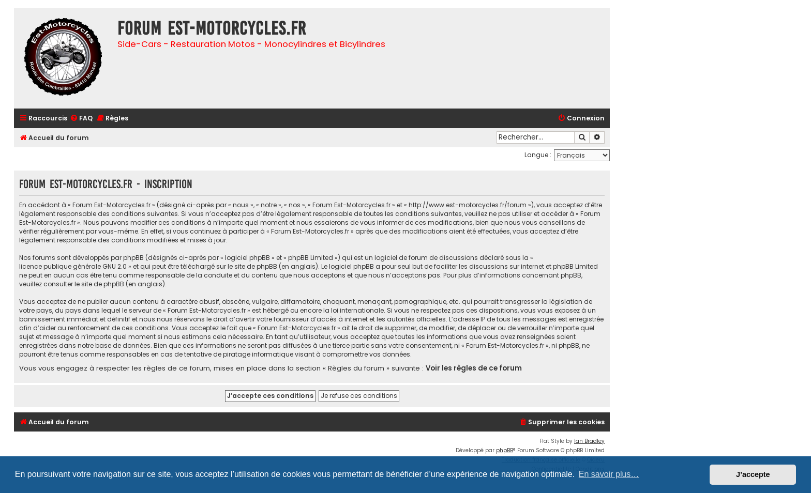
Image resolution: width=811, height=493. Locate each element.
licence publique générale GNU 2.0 (73, 266)
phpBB (504, 450)
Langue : (537, 154)
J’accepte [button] (753, 474)
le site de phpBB (252, 266)
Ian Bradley (589, 441)
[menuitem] (81, 119)
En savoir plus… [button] (609, 474)
